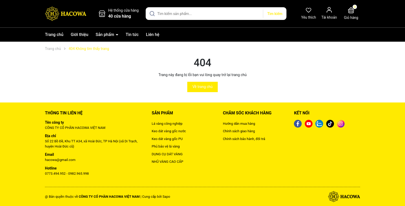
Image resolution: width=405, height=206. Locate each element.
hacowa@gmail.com (60, 160)
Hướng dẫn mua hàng (239, 124)
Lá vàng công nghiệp (167, 124)
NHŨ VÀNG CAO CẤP (167, 162)
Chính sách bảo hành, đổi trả (244, 139)
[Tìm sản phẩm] (216, 13)
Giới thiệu (79, 34)
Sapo (166, 196)
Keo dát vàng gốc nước (169, 131)
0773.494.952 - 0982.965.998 (67, 173)
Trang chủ (54, 34)
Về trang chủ (202, 87)
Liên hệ (152, 34)
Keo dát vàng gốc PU (167, 139)
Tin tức (132, 34)
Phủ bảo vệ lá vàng (166, 146)
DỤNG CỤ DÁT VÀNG (167, 154)
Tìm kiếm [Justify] (274, 14)
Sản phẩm (105, 34)
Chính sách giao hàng (239, 131)
